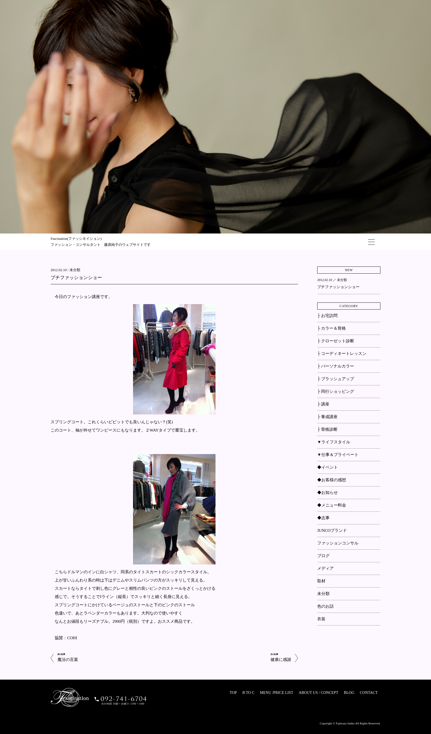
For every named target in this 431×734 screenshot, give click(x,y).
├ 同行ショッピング (335, 391)
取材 (321, 581)
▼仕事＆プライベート (337, 454)
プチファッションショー (76, 277)
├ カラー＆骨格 (331, 328)
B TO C (248, 693)
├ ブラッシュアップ (335, 379)
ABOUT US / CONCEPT (318, 693)
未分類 (75, 270)
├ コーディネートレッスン (341, 353)
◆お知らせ (327, 492)
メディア (325, 568)
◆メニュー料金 (331, 505)
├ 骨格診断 (327, 429)
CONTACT (369, 693)
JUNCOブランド (332, 530)
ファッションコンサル (337, 543)
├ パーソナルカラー (335, 366)
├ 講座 (323, 404)
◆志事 (323, 518)
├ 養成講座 (327, 417)
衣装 (321, 619)
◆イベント (327, 467)
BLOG (349, 693)
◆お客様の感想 (331, 480)
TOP (233, 693)
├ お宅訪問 (327, 315)
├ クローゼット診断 (335, 341)
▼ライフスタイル (333, 442)
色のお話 (325, 606)
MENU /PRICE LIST (276, 693)
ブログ (323, 556)
